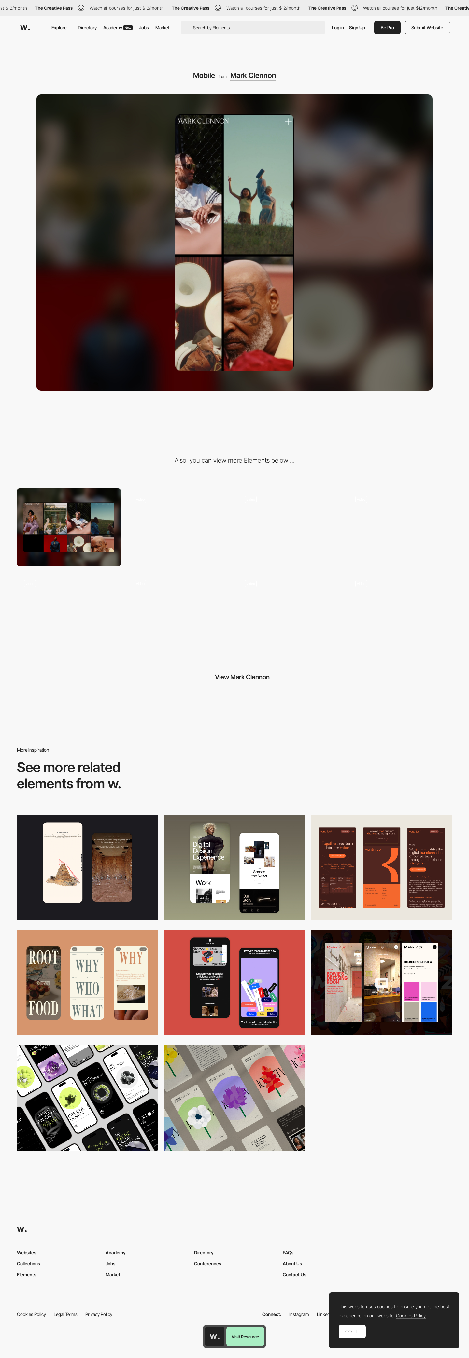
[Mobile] (381, 867)
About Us (292, 1263)
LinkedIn (325, 1314)
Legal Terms (66, 1314)
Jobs (144, 27)
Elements (26, 1274)
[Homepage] (400, 527)
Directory (87, 27)
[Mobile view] (381, 982)
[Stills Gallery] (179, 527)
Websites (26, 1252)
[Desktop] (69, 527)
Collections (28, 1263)
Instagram (299, 1314)
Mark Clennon (253, 75)
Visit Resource (245, 1336)
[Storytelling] (87, 867)
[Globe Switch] (69, 612)
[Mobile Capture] (234, 867)
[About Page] (290, 527)
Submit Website (427, 27)
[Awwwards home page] (214, 1336)
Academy (118, 27)
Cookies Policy (31, 1314)
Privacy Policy (98, 1314)
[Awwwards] (25, 27)
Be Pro (387, 27)
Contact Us (294, 1274)
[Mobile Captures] (234, 982)
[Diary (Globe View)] (179, 612)
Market (162, 27)
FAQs (288, 1252)
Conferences (207, 1263)
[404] (290, 612)
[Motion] (400, 612)
